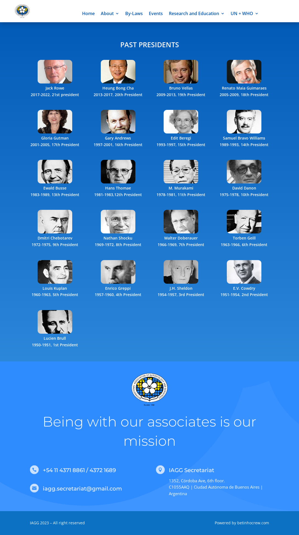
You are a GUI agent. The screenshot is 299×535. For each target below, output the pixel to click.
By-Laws (134, 14)
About (107, 14)
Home (88, 14)
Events (156, 14)
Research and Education (194, 14)
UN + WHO (242, 14)
